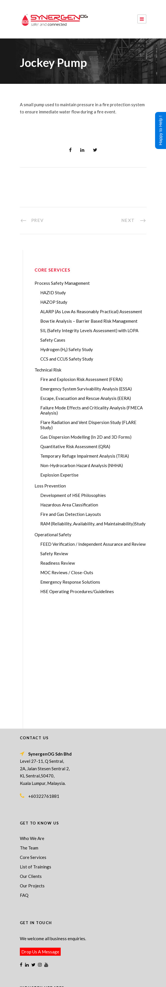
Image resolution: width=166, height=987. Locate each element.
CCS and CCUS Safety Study (66, 358)
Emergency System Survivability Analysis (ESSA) (86, 388)
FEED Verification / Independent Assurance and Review (93, 544)
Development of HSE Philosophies (73, 495)
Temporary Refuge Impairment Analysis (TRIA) (84, 455)
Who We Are (32, 719)
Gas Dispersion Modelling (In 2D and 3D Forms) (85, 437)
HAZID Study (53, 292)
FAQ (24, 776)
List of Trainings (35, 747)
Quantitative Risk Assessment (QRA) (75, 446)
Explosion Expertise (59, 474)
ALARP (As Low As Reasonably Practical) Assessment (91, 311)
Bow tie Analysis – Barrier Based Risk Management (89, 321)
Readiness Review (57, 563)
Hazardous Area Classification (69, 504)
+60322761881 (43, 677)
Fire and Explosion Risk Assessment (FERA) (81, 379)
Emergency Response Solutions (70, 582)
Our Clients (31, 757)
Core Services (33, 738)
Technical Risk (48, 369)
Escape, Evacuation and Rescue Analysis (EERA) (85, 398)
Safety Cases (52, 339)
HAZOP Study (53, 302)
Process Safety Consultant (94, 974)
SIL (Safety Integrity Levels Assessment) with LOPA (89, 330)
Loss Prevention (50, 485)
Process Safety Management (62, 283)
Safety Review (54, 553)
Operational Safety (53, 534)
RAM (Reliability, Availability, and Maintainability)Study (93, 523)
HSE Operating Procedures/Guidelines (77, 591)
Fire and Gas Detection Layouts (70, 514)
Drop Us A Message (40, 832)
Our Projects (32, 766)
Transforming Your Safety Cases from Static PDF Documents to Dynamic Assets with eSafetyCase (81, 916)
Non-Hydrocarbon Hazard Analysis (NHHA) (81, 465)
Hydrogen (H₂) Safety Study (66, 349)
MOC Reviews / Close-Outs (66, 572)
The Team (29, 728)
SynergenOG (80, 968)
